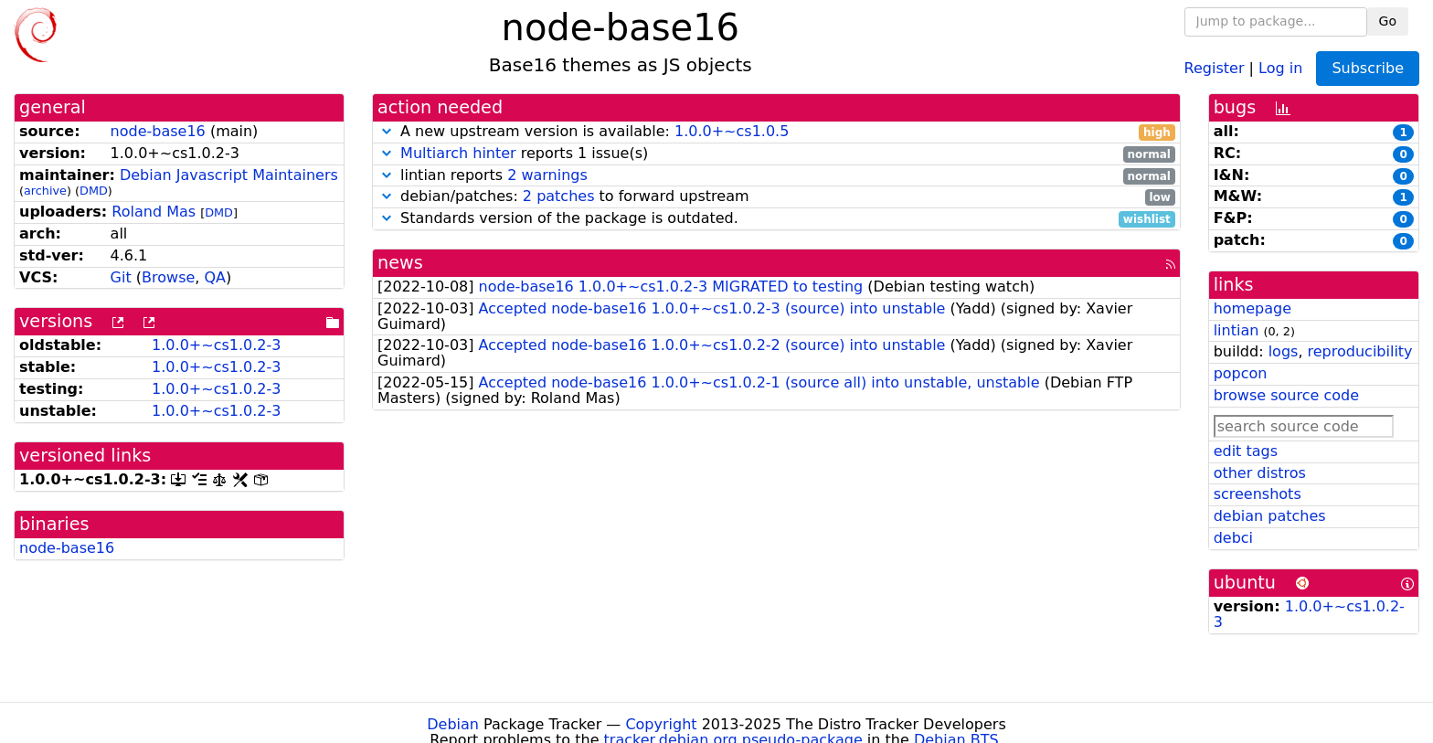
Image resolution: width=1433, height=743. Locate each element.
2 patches (559, 196)
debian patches (1270, 516)
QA (215, 277)
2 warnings (547, 175)
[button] (386, 131)
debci (1233, 538)
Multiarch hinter (458, 153)
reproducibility (1360, 351)
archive (45, 190)
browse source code (1286, 395)
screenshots (1257, 494)
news (400, 262)
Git (121, 277)
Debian (453, 724)
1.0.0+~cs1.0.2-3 (216, 345)
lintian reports (776, 176)
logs (1283, 351)
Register (1214, 67)
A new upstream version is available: (776, 132)
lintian (1236, 330)
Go (1387, 21)
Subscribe (1368, 68)
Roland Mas (153, 211)
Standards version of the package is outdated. (776, 219)
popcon (1241, 373)
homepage (1252, 308)
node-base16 (158, 131)
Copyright (660, 724)
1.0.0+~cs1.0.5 (731, 131)
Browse (168, 277)
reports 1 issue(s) (776, 154)
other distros (1260, 473)
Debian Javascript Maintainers (229, 175)
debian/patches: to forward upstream (776, 197)
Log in (1280, 67)
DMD (94, 190)
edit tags (1246, 451)
